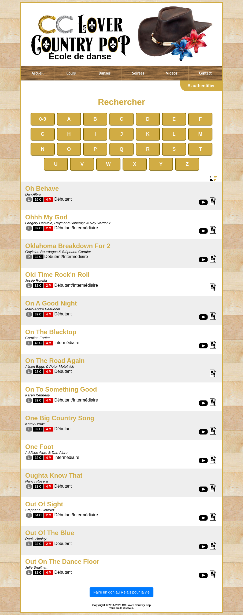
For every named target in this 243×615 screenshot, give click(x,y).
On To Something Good (61, 389)
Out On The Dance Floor (62, 561)
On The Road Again (55, 360)
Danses (105, 73)
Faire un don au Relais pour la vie (121, 592)
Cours (71, 73)
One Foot (39, 446)
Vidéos (171, 73)
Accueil (38, 73)
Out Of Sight (44, 504)
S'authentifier (201, 85)
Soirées (138, 73)
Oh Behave (42, 188)
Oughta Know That (53, 475)
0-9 (42, 119)
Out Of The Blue (49, 532)
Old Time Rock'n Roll (57, 274)
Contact (205, 73)
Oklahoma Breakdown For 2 (67, 245)
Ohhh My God (46, 217)
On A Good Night (51, 303)
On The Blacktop (50, 332)
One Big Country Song (59, 418)
